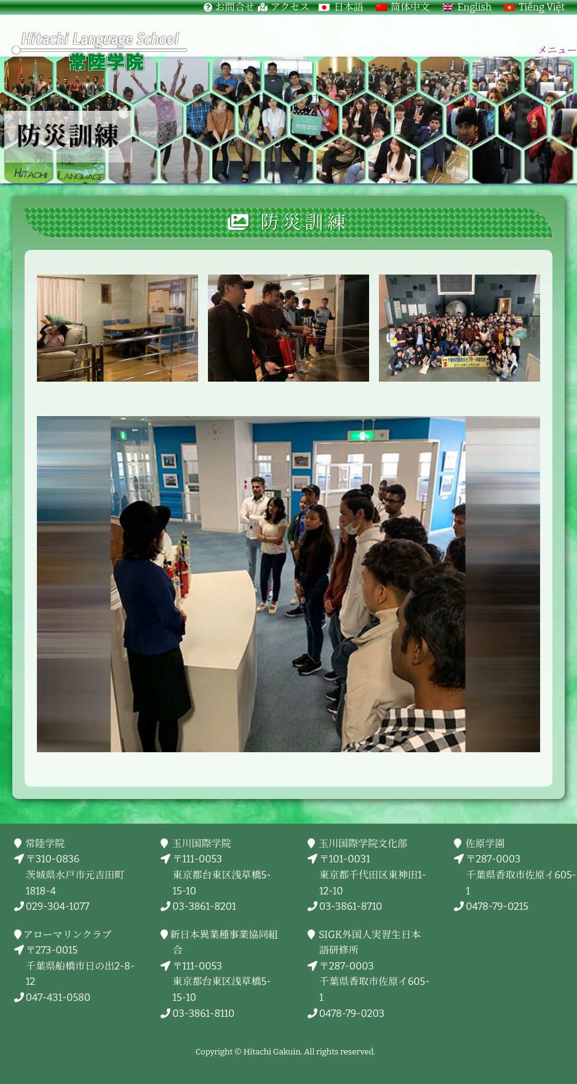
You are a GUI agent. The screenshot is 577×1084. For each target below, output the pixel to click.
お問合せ (235, 7)
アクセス (290, 7)
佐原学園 (485, 843)
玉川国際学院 (201, 843)
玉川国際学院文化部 (363, 843)
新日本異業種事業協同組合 (225, 943)
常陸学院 (45, 843)
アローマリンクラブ (69, 935)
